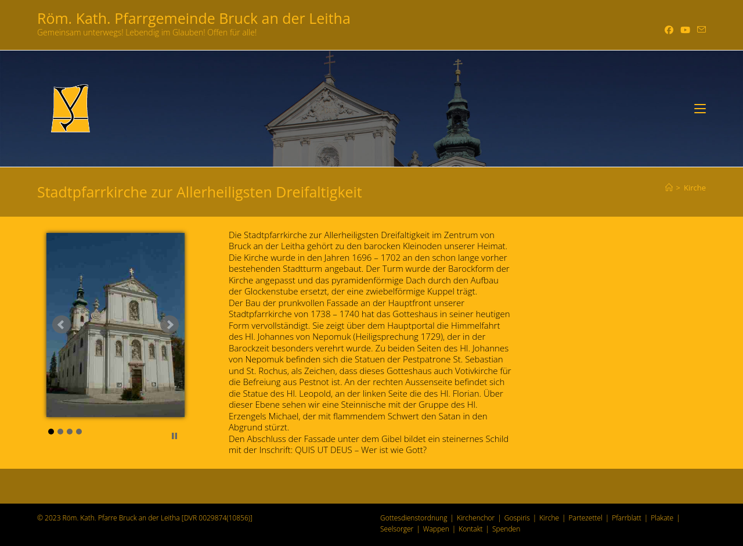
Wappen (436, 529)
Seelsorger (396, 529)
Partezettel (586, 518)
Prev (61, 324)
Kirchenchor (476, 518)
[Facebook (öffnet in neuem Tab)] (669, 29)
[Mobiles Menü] (700, 108)
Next (169, 324)
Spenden (506, 529)
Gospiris (517, 518)
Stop (174, 436)
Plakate (662, 518)
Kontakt (470, 529)
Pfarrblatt (626, 518)
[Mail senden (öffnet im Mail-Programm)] (700, 29)
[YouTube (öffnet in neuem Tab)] (685, 29)
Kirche (695, 187)
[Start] (669, 187)
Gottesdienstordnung (413, 518)
